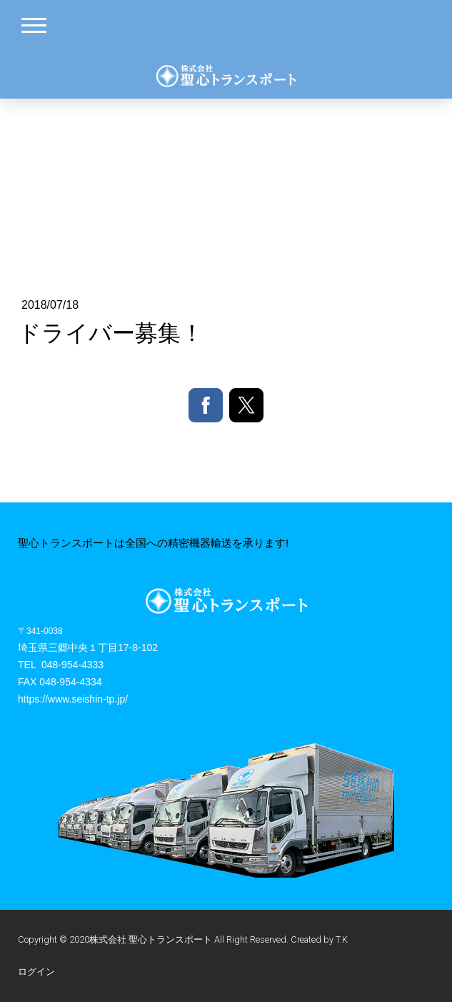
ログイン (36, 971)
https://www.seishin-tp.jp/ (73, 699)
